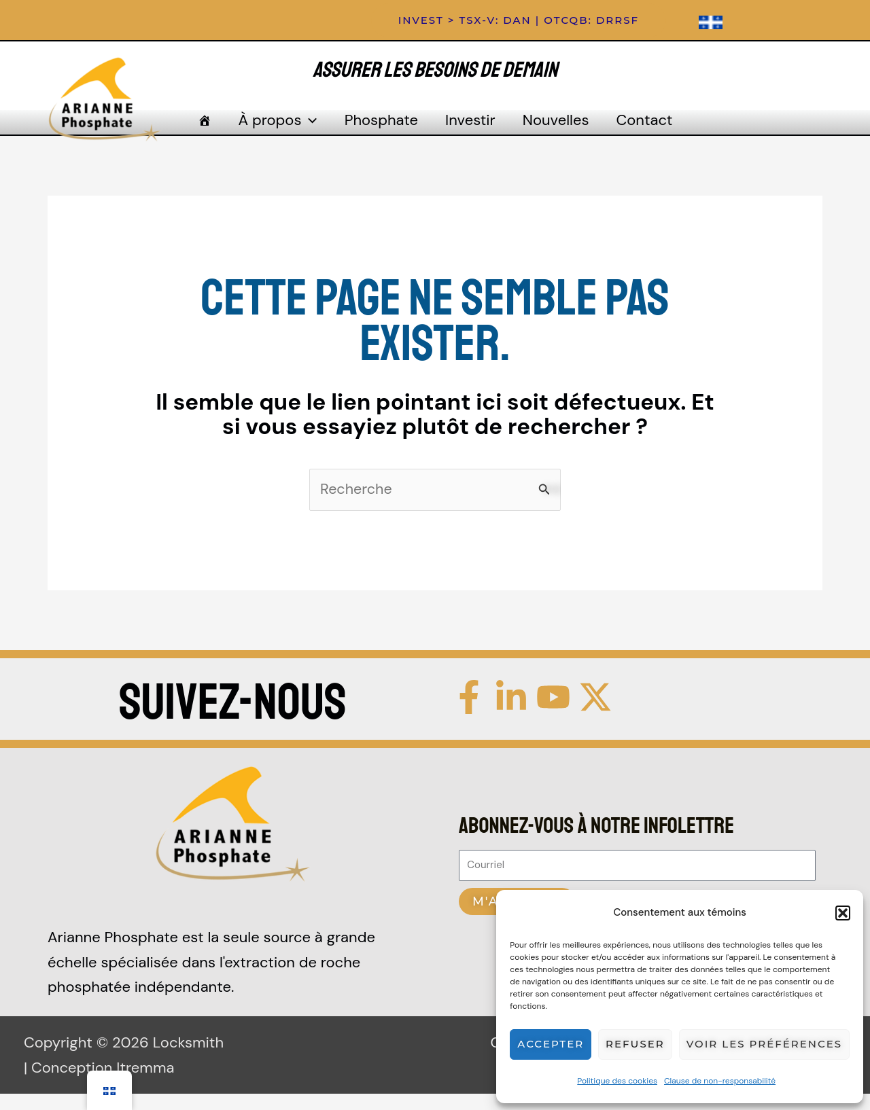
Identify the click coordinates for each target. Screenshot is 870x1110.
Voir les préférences (764, 1043)
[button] (843, 913)
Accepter (550, 1043)
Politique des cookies (617, 1080)
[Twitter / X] (595, 714)
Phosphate (384, 130)
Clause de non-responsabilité (720, 1080)
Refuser (635, 1043)
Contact (627, 130)
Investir (467, 130)
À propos (288, 130)
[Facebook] (469, 714)
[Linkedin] (511, 714)
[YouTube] (553, 714)
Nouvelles (545, 130)
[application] (319, 130)
